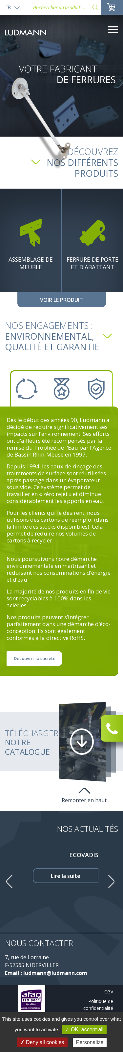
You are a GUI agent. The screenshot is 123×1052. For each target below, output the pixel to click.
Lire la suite (65, 876)
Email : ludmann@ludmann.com (46, 973)
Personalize (90, 1042)
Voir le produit (61, 299)
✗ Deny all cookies (42, 1042)
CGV (108, 991)
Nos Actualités (87, 828)
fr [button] (8, 7)
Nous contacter (39, 942)
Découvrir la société (34, 658)
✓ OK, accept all (84, 1029)
